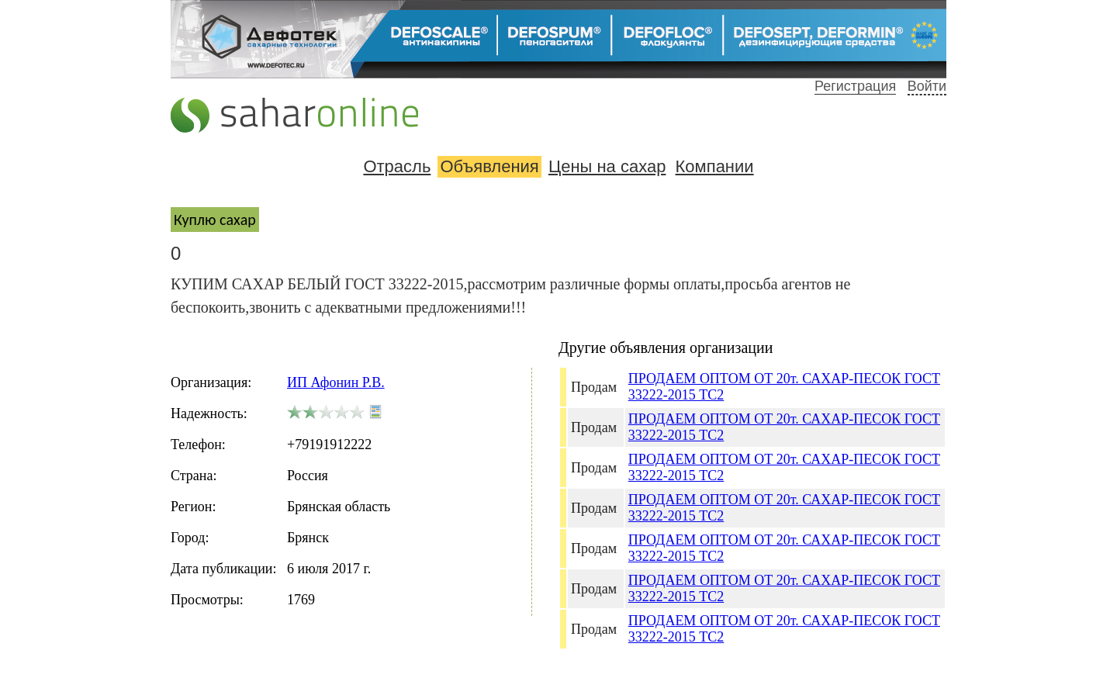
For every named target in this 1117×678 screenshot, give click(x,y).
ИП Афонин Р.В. (336, 382)
